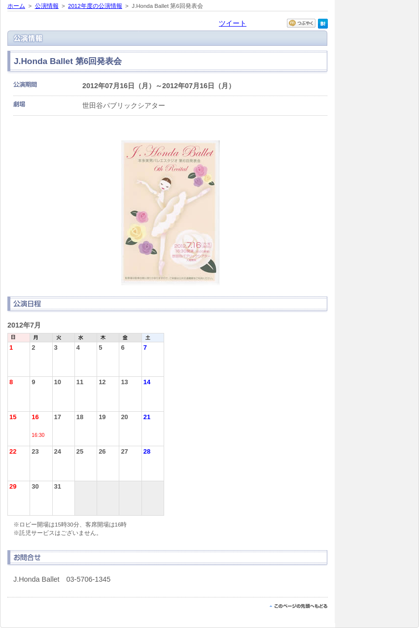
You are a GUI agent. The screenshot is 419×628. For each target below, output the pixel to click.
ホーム (16, 6)
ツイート (232, 23)
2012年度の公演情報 (95, 6)
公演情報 (47, 6)
